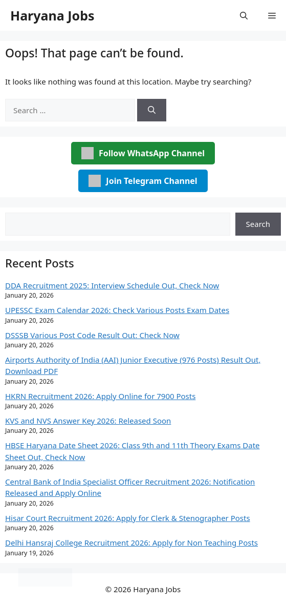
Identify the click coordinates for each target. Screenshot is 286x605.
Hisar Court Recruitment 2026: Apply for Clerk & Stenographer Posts (127, 518)
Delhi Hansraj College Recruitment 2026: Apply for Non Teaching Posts (131, 542)
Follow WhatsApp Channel (143, 153)
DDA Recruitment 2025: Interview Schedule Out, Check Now (112, 285)
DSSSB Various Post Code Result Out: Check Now (92, 335)
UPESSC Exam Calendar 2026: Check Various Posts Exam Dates (117, 310)
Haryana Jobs (52, 15)
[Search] (151, 110)
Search (258, 224)
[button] (244, 15)
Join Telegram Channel (143, 181)
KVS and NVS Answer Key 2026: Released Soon (88, 420)
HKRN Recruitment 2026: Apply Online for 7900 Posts (100, 396)
